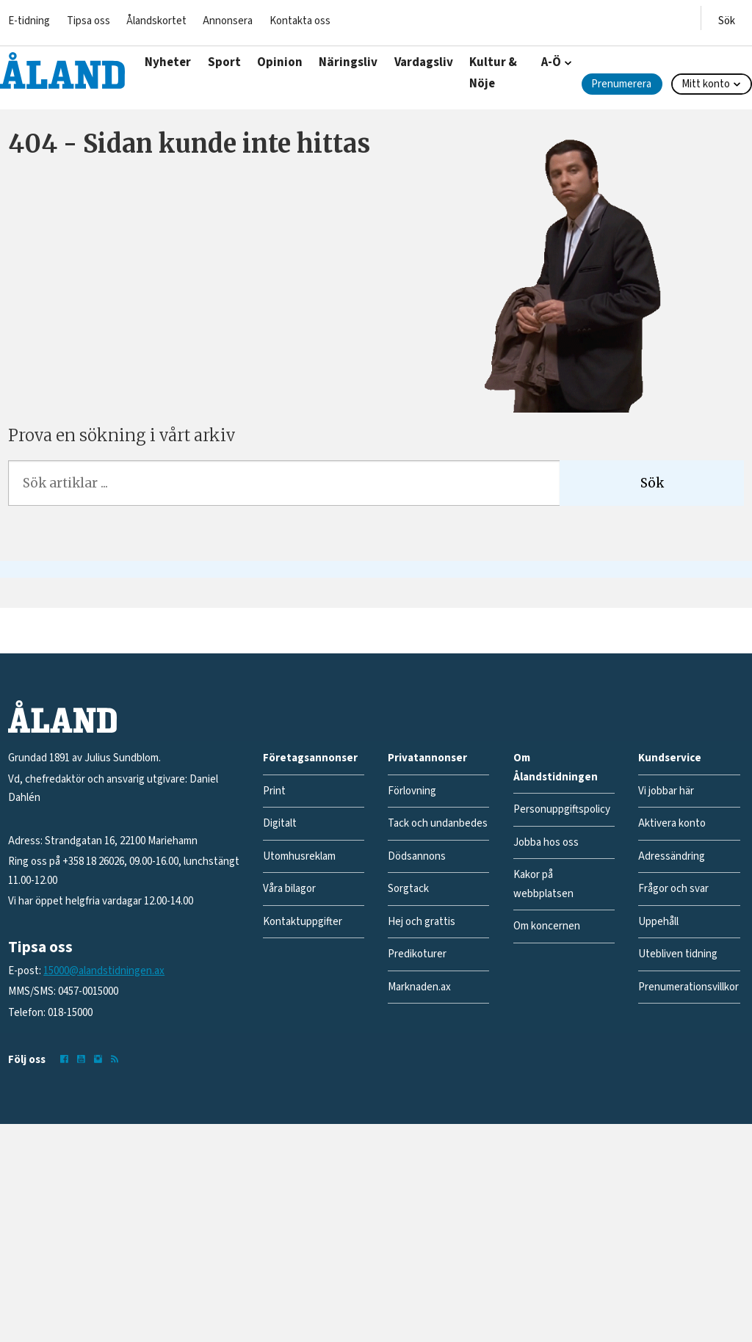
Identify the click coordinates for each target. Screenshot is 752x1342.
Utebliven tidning (677, 954)
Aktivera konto (672, 823)
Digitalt (280, 823)
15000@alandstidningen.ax (103, 971)
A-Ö (551, 62)
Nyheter (168, 62)
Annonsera (228, 21)
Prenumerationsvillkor (688, 987)
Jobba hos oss (546, 842)
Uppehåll (658, 921)
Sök (652, 483)
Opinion (280, 62)
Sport (224, 62)
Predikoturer (417, 954)
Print (274, 791)
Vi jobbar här (666, 791)
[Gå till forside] (62, 70)
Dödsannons (417, 856)
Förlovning (412, 791)
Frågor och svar (673, 888)
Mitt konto (706, 84)
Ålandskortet (156, 21)
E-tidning (29, 21)
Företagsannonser (310, 758)
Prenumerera (621, 84)
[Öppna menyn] (727, 18)
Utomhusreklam (299, 856)
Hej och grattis (421, 921)
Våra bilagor (289, 888)
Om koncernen (546, 926)
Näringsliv (348, 62)
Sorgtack (408, 888)
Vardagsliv (423, 62)
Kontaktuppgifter (302, 921)
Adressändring (671, 856)
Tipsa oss (88, 21)
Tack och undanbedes (438, 823)
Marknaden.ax (419, 987)
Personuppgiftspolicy (561, 809)
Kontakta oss (300, 21)
